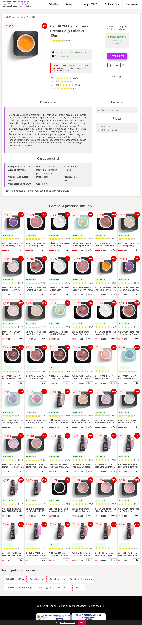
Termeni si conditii (46, 605)
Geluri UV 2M (62, 587)
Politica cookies (96, 605)
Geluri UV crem (37, 579)
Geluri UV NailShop (26, 16)
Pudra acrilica (112, 4)
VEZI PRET (117, 56)
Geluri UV (53, 4)
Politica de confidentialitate (72, 605)
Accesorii (70, 4)
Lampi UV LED (90, 4)
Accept (82, 622)
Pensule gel (132, 4)
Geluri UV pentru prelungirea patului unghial (28, 587)
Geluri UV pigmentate (81, 579)
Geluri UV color (57, 579)
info (20, 250)
